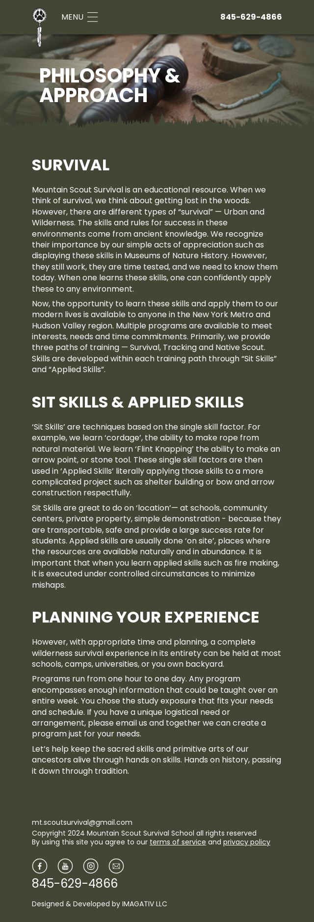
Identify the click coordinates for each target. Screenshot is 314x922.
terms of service (178, 842)
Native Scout (239, 347)
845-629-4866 (251, 17)
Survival (144, 347)
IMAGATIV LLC (144, 904)
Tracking (180, 347)
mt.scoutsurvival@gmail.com (82, 822)
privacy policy (246, 842)
